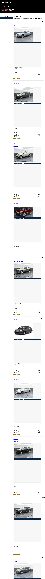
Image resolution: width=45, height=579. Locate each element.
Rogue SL (26, 436)
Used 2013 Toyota (27, 22)
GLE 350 (36, 437)
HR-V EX (26, 390)
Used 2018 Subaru (17, 387)
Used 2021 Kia (37, 249)
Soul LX (36, 251)
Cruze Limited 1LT (28, 207)
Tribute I (37, 25)
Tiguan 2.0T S (27, 162)
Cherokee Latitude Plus (27, 298)
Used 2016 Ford (27, 249)
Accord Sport (27, 481)
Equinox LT (16, 527)
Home (2, 14)
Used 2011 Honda (38, 204)
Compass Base (17, 71)
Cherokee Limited (28, 527)
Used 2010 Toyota (17, 115)
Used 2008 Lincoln (17, 22)
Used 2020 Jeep (37, 295)
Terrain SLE (37, 117)
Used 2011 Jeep (16, 68)
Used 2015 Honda (17, 159)
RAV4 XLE (26, 344)
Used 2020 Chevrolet (17, 524)
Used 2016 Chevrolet (38, 159)
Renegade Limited (39, 298)
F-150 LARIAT (17, 436)
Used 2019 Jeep (26, 68)
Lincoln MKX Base (18, 25)
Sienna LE (26, 25)
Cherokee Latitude (26, 71)
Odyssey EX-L (17, 162)
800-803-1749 (6, 6)
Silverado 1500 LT (39, 162)
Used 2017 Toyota (27, 341)
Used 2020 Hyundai (17, 341)
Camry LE (16, 117)
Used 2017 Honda (27, 387)
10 (34, 567)
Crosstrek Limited (16, 390)
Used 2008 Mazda (38, 22)
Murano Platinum (18, 298)
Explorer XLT (27, 251)
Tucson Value (17, 344)
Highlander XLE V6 (38, 345)
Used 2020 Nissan (38, 387)
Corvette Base (17, 481)
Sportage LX (27, 117)
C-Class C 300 (38, 482)
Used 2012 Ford (16, 433)
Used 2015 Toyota (38, 341)
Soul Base (16, 207)
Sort (20, 16)
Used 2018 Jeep (26, 295)
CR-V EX (36, 207)
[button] (17, 63)
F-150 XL (37, 527)
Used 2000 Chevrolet (17, 478)
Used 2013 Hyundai (38, 68)
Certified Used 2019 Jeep (28, 524)
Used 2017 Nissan (17, 295)
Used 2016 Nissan (27, 433)
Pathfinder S (38, 390)
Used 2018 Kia (26, 115)
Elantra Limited (39, 71)
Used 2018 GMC (37, 115)
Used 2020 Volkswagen (28, 159)
